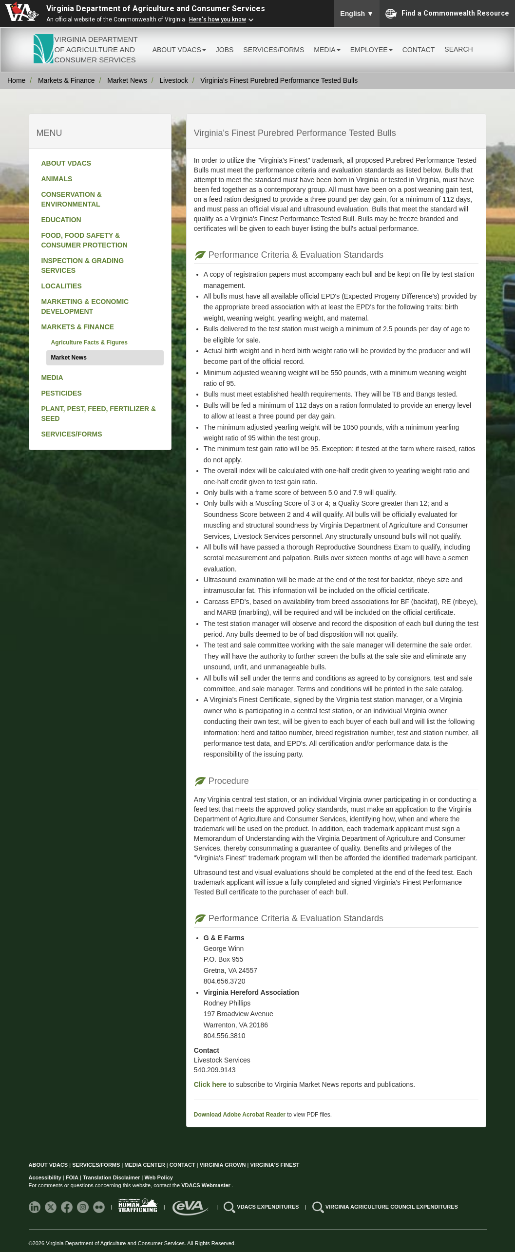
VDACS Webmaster (206, 1185)
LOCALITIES (61, 286)
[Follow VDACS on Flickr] (99, 1206)
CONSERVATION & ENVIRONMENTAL (71, 199)
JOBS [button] (225, 50)
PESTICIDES (61, 393)
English (357, 14)
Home (16, 80)
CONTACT (418, 50)
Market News (127, 80)
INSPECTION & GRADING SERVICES (82, 265)
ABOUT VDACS (66, 163)
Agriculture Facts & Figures (89, 342)
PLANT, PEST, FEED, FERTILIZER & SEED (98, 413)
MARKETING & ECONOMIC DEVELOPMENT (85, 306)
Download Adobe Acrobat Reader (240, 1114)
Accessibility (46, 1177)
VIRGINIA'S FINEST (275, 1165)
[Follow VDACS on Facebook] (67, 1206)
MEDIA (52, 377)
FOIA (72, 1177)
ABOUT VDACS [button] (179, 50)
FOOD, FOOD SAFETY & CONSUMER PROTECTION (84, 240)
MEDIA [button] (327, 50)
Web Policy (158, 1177)
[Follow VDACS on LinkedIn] (35, 1206)
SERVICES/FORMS (71, 434)
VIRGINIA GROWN (224, 1165)
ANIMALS (57, 179)
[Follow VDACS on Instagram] (83, 1206)
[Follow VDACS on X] (51, 1206)
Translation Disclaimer (111, 1177)
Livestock (173, 80)
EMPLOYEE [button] (371, 50)
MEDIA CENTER (144, 1165)
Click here (210, 1084)
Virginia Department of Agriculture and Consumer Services (155, 8)
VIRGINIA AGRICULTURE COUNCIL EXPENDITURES (391, 1206)
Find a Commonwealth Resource (447, 14)
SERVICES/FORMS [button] (273, 50)
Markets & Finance (66, 80)
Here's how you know (217, 19)
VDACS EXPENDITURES (268, 1206)
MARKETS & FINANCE (77, 327)
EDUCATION (61, 220)
